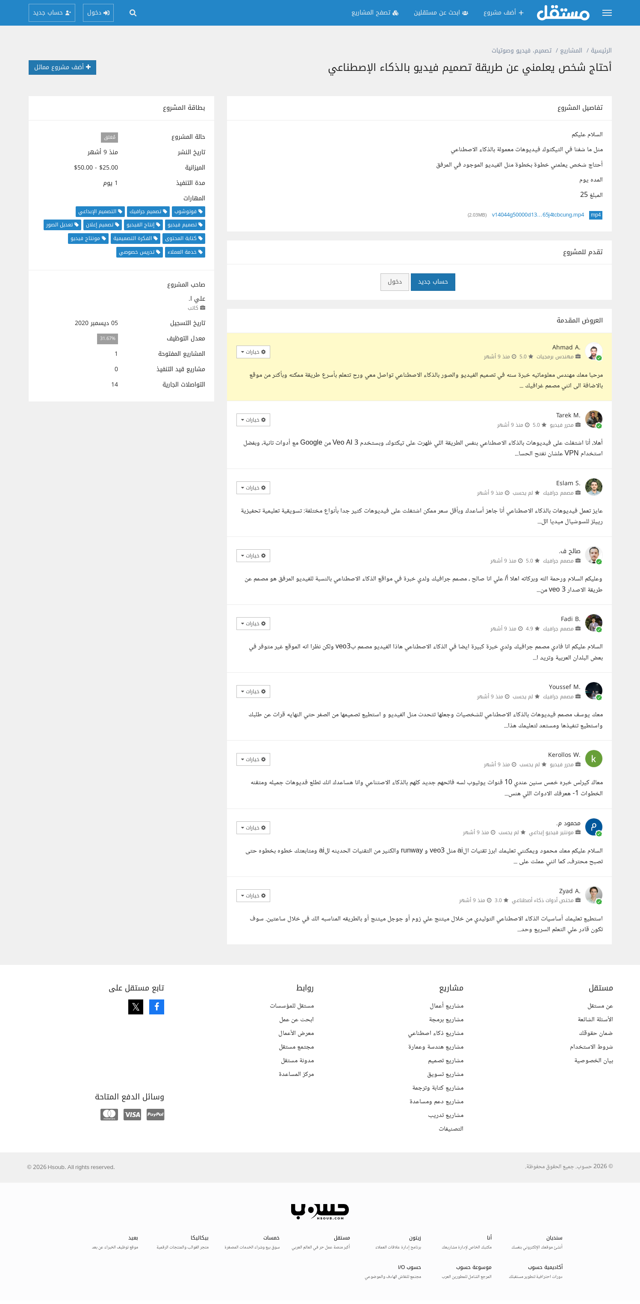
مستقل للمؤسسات (292, 1006)
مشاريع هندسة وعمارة (435, 1047)
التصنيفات (451, 1129)
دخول (395, 281)
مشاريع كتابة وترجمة (437, 1088)
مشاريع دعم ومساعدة (436, 1102)
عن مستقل (600, 1006)
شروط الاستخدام (591, 1047)
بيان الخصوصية (593, 1061)
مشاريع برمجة (446, 1020)
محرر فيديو (562, 425)
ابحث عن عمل (296, 1020)
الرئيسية (601, 50)
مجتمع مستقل (296, 1047)
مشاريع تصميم (445, 1061)
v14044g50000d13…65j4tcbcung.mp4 (538, 215)
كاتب (193, 308)
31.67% (107, 339)
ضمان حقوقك (596, 1033)
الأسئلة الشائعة (595, 1020)
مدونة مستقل (297, 1061)
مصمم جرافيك (558, 493)
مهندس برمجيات (555, 356)
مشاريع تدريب (445, 1115)
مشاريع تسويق (445, 1074)
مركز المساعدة (296, 1074)
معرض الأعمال (296, 1033)
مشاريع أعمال (446, 1006)
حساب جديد (433, 281)
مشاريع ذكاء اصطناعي (435, 1033)
